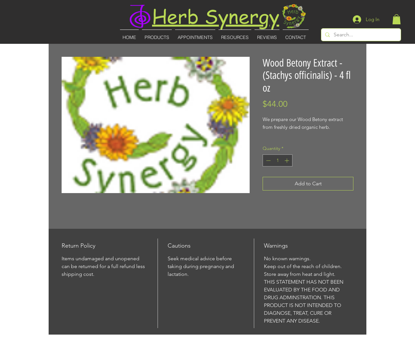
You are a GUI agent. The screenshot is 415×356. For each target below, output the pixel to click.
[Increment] (287, 160)
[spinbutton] (277, 160)
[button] (396, 19)
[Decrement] (268, 160)
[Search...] (360, 35)
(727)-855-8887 (208, 351)
